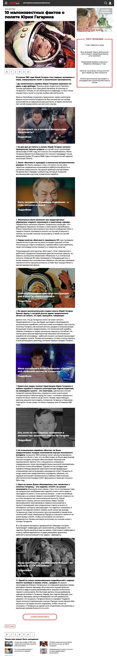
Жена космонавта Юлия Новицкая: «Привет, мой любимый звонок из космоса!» (44, 370)
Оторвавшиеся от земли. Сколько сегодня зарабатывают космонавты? (61, 651)
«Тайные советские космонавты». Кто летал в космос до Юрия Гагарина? (60, 644)
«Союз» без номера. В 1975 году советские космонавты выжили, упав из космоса (25, 644)
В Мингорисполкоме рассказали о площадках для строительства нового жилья (94, 81)
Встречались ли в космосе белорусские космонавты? (42, 131)
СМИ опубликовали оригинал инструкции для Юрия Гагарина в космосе (43, 295)
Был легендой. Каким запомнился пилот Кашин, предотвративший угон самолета (94, 54)
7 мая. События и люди (94, 45)
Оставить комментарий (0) (40, 617)
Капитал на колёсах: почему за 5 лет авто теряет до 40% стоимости (94, 72)
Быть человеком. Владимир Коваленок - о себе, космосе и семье (43, 203)
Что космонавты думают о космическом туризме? (23, 650)
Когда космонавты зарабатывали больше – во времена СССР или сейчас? (45, 564)
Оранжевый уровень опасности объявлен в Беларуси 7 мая (94, 63)
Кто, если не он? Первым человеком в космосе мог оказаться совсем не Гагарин (43, 434)
